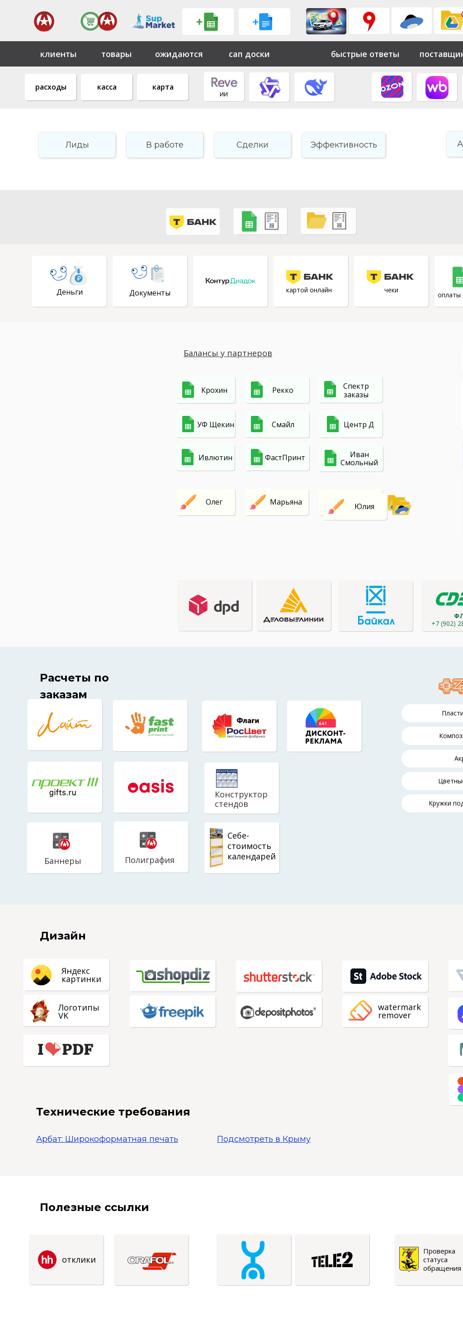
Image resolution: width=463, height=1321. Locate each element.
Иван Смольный (359, 458)
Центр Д (359, 424)
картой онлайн (309, 290)
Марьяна (286, 502)
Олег (214, 502)
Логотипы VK (78, 1011)
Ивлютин (215, 458)
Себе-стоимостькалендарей (251, 846)
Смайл (283, 424)
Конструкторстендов (241, 799)
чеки (391, 290)
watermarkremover (399, 1011)
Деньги (70, 292)
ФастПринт (285, 458)
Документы (149, 293)
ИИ (224, 94)
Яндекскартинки (81, 974)
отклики (79, 1259)
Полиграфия (150, 859)
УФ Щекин (215, 424)
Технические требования (113, 1111)
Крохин (214, 390)
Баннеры (62, 860)
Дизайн (63, 935)
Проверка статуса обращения (442, 1259)
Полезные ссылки (94, 1207)
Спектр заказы (356, 390)
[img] (326, 21)
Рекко (282, 390)
